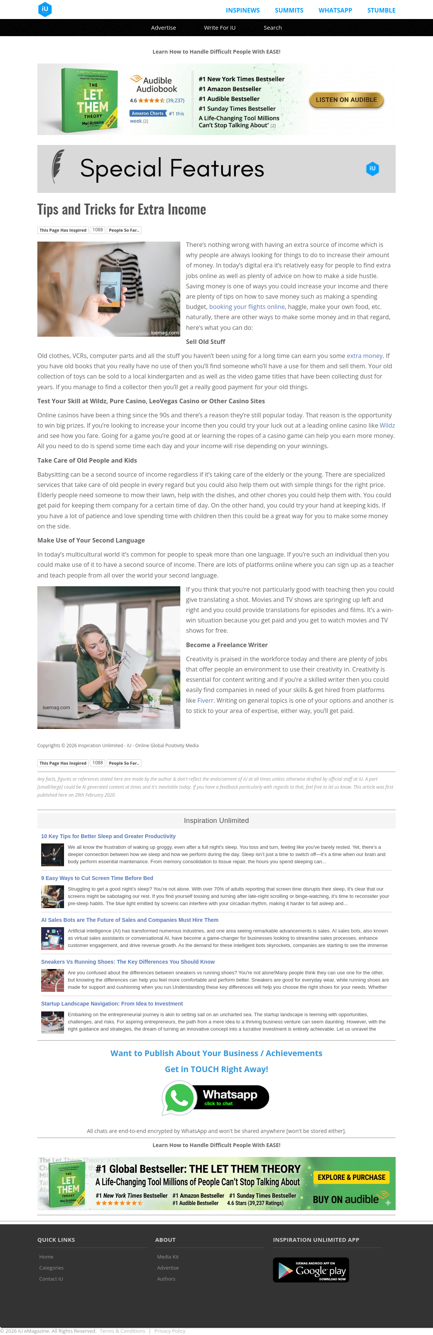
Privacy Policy (169, 1330)
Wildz (387, 425)
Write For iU (220, 27)
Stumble (381, 10)
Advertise (163, 27)
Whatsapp (335, 10)
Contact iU (51, 1278)
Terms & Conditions (122, 1330)
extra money (365, 356)
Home (46, 1256)
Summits (289, 10)
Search (273, 27)
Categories (51, 1267)
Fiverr (205, 700)
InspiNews (243, 10)
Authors (166, 1278)
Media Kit (168, 1256)
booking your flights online (247, 306)
